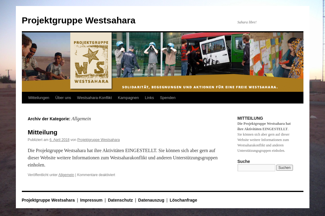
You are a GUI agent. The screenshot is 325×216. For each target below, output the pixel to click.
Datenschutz (120, 200)
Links (149, 97)
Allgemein (66, 175)
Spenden (168, 97)
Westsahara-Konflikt (94, 97)
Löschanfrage (183, 200)
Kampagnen (128, 97)
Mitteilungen (38, 97)
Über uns (63, 97)
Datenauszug (151, 200)
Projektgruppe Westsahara (79, 20)
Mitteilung (43, 132)
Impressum (91, 200)
